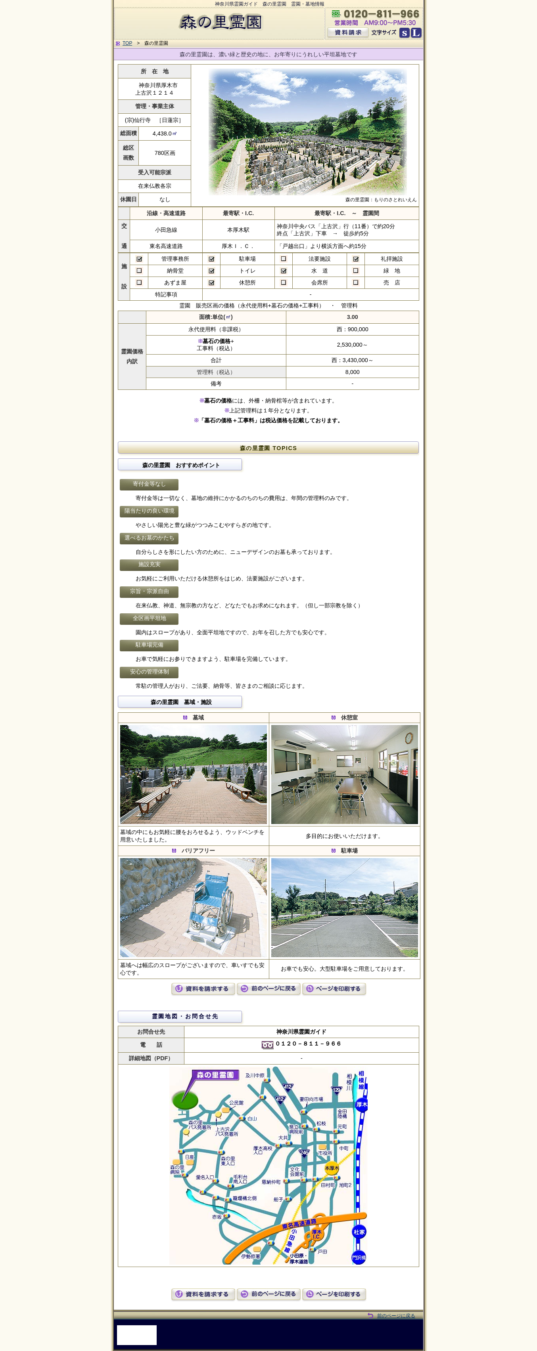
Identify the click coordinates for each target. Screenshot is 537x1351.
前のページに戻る (396, 1316)
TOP (127, 43)
